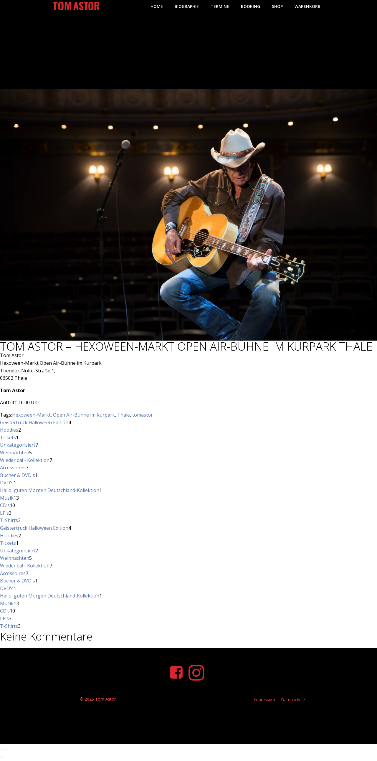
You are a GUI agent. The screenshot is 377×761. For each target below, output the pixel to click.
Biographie (185, 6)
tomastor (142, 414)
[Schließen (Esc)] (7, 751)
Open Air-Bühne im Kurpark (84, 414)
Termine (218, 6)
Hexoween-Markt (31, 414)
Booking (249, 6)
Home (155, 6)
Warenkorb (306, 6)
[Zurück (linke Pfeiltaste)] (0, 759)
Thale (123, 414)
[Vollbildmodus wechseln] (3, 751)
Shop (276, 6)
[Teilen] (5, 751)
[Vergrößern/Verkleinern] (0, 751)
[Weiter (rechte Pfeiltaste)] (3, 759)
